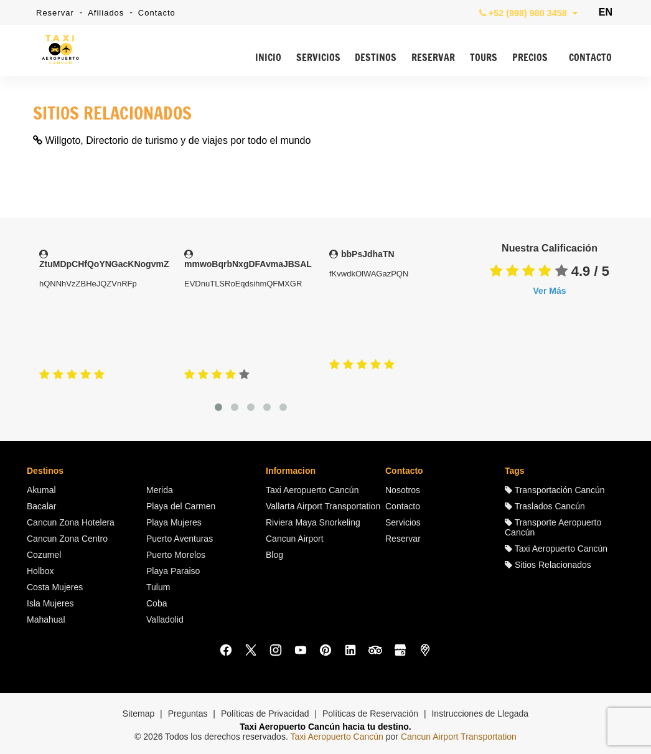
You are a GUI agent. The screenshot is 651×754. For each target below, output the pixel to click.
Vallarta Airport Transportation (323, 506)
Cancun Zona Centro (67, 539)
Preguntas (188, 714)
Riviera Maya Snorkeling (313, 522)
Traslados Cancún (545, 506)
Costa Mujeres (55, 587)
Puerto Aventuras (179, 539)
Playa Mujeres (174, 522)
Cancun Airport (295, 539)
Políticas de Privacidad (265, 714)
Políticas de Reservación (370, 714)
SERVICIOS (318, 58)
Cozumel (44, 555)
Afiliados (106, 12)
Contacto (157, 12)
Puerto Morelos (175, 555)
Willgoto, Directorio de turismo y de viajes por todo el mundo (172, 140)
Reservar (55, 12)
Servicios (403, 522)
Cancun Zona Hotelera (71, 522)
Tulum (158, 587)
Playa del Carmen (180, 506)
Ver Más (549, 291)
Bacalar (41, 506)
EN (605, 12)
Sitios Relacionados (548, 565)
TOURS (483, 58)
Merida (159, 490)
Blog (274, 555)
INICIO (268, 58)
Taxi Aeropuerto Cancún (312, 490)
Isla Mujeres (50, 603)
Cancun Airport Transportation (459, 737)
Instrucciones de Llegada (479, 714)
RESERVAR (433, 58)
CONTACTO (590, 58)
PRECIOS (530, 58)
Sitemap (138, 714)
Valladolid (165, 619)
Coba (156, 603)
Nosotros (402, 490)
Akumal (41, 490)
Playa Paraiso (173, 571)
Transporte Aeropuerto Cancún (553, 527)
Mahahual (46, 619)
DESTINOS (375, 58)
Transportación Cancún (555, 490)
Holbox (40, 571)
